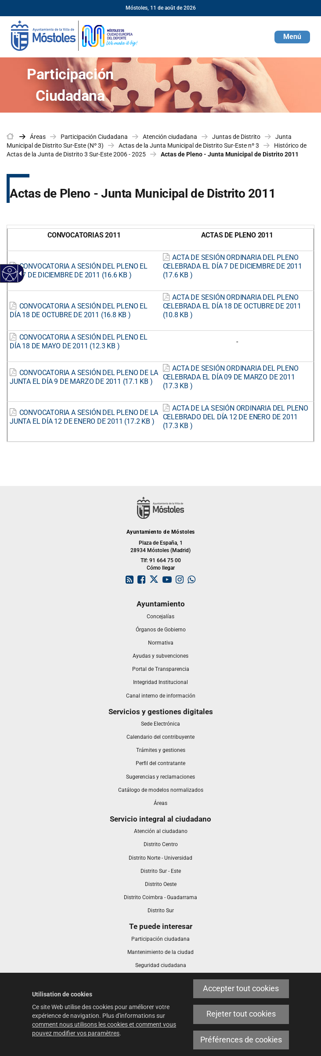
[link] (74, 35)
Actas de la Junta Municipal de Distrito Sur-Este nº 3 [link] (189, 145)
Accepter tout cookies (241, 988)
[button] (292, 37)
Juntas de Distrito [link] (236, 136)
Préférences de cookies (241, 1039)
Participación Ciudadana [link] (94, 136)
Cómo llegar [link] (161, 568)
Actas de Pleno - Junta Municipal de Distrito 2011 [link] (230, 154)
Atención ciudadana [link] (170, 136)
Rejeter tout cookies (241, 1014)
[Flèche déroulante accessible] (19, 273)
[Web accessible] (9, 274)
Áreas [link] (38, 136)
